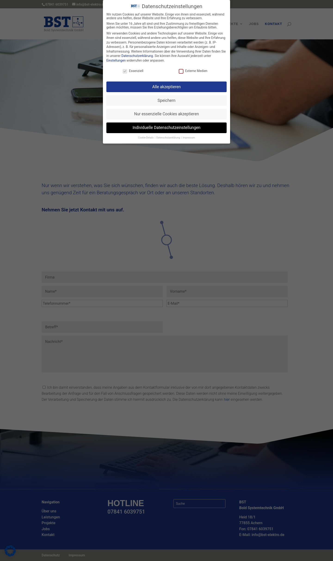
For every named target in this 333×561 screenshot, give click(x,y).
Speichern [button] (166, 97)
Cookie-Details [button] (146, 134)
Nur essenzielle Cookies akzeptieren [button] (166, 111)
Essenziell (133, 68)
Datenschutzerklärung (137, 53)
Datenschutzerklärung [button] (168, 134)
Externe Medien (193, 68)
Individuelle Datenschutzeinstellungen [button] (166, 124)
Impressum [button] (189, 134)
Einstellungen (116, 58)
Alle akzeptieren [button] (166, 83)
